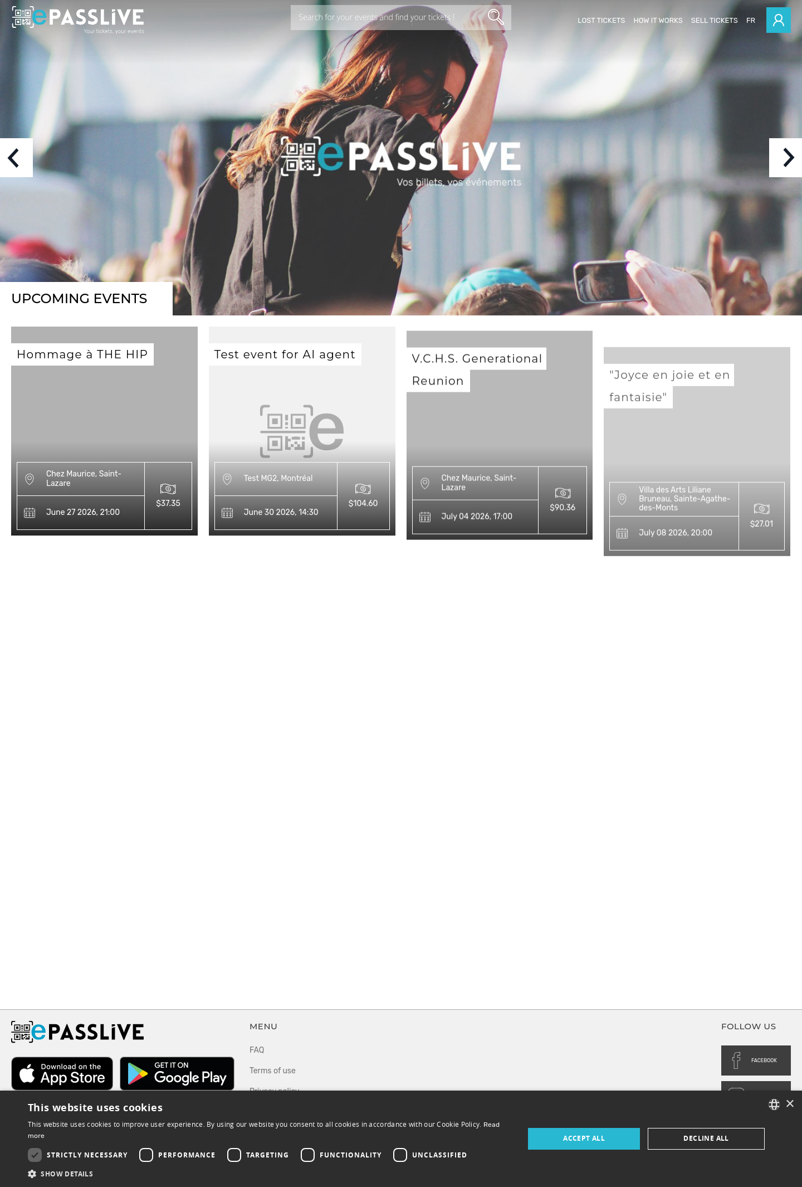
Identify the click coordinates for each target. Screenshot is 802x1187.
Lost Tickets (601, 20)
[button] (269, 1173)
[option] (401, 157)
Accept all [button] (584, 1138)
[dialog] (401, 1139)
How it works (657, 20)
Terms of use (273, 1071)
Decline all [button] (705, 1138)
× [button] (789, 1104)
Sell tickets (714, 20)
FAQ (257, 1050)
